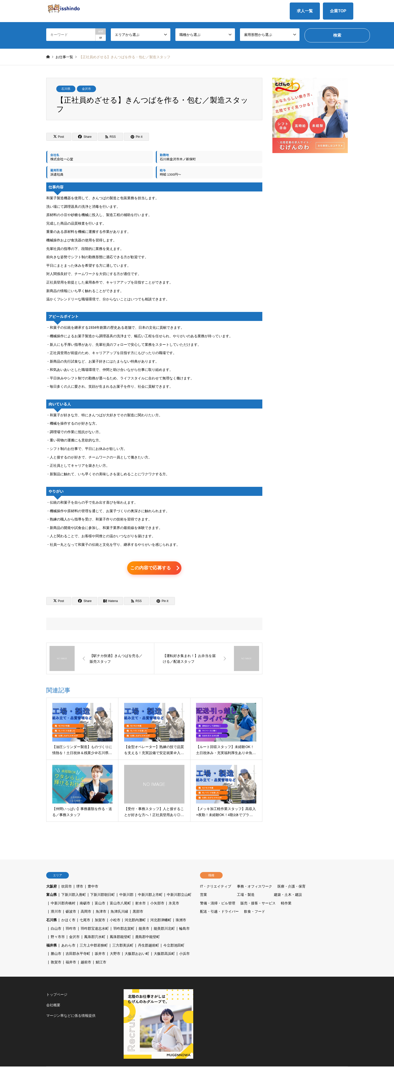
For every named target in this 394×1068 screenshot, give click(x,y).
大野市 (115, 955)
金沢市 (86, 89)
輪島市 (184, 930)
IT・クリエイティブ (215, 888)
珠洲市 (181, 921)
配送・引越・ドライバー (219, 913)
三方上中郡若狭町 (94, 947)
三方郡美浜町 (122, 947)
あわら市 (68, 947)
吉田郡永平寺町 (78, 955)
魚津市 (101, 913)
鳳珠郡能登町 (120, 938)
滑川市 (56, 913)
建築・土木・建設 (288, 896)
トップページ (56, 996)
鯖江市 (101, 964)
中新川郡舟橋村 (63, 905)
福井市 (71, 964)
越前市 (86, 964)
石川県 (65, 89)
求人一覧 (305, 11)
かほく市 (68, 921)
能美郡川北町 (164, 930)
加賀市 (100, 921)
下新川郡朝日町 (102, 896)
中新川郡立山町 (179, 896)
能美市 (144, 930)
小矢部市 (157, 905)
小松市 (115, 921)
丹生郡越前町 (148, 947)
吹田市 (66, 888)
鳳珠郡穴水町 (94, 938)
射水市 (140, 905)
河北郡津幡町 (160, 921)
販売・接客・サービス (258, 905)
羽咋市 (71, 930)
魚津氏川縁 (119, 913)
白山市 (56, 930)
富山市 (100, 905)
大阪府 (51, 888)
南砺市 (85, 905)
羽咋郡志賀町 (123, 930)
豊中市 (93, 888)
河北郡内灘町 (135, 921)
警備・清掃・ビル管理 (217, 905)
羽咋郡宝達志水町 (95, 930)
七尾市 (85, 921)
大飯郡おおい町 (137, 955)
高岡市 (86, 913)
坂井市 (100, 955)
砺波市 (71, 913)
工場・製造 (246, 896)
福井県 (51, 947)
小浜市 (184, 955)
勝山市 (56, 955)
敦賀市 (56, 964)
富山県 (51, 896)
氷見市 (174, 905)
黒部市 (138, 913)
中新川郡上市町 (150, 896)
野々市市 (58, 938)
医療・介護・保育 (291, 888)
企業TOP (338, 11)
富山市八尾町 (120, 905)
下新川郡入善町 (73, 896)
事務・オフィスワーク (254, 888)
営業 (203, 896)
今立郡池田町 (173, 947)
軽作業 (286, 905)
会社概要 (53, 1007)
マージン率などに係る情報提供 (70, 1017)
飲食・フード (254, 913)
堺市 (79, 888)
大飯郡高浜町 (164, 955)
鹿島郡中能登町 (147, 938)
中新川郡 (126, 896)
